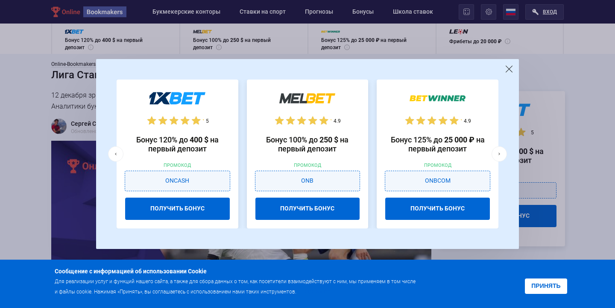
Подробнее (315, 291)
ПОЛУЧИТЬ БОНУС (177, 208)
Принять (545, 285)
